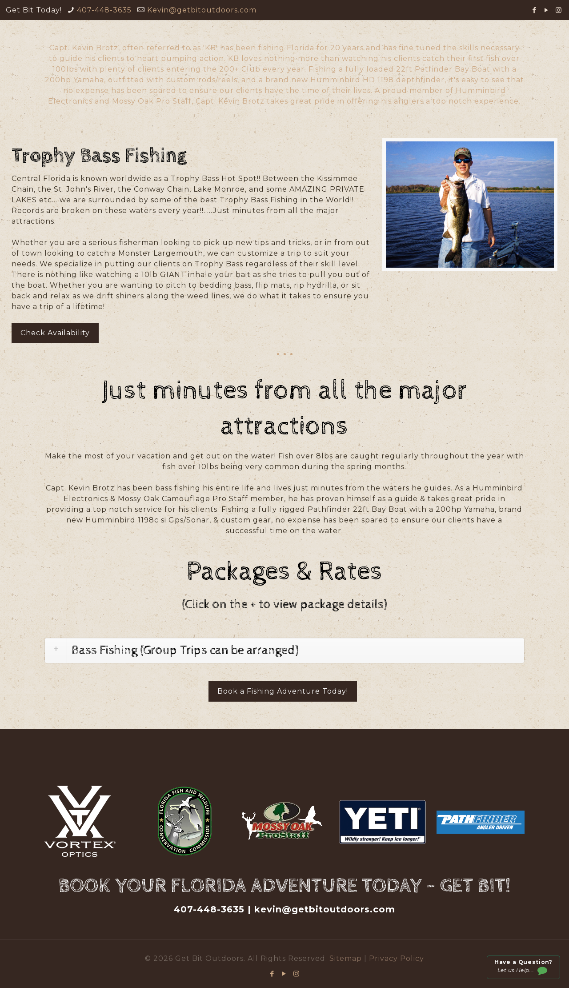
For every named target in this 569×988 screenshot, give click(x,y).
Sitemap (346, 958)
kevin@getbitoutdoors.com (324, 909)
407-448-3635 (104, 10)
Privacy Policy (396, 958)
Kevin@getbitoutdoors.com (201, 10)
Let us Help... (523, 967)
